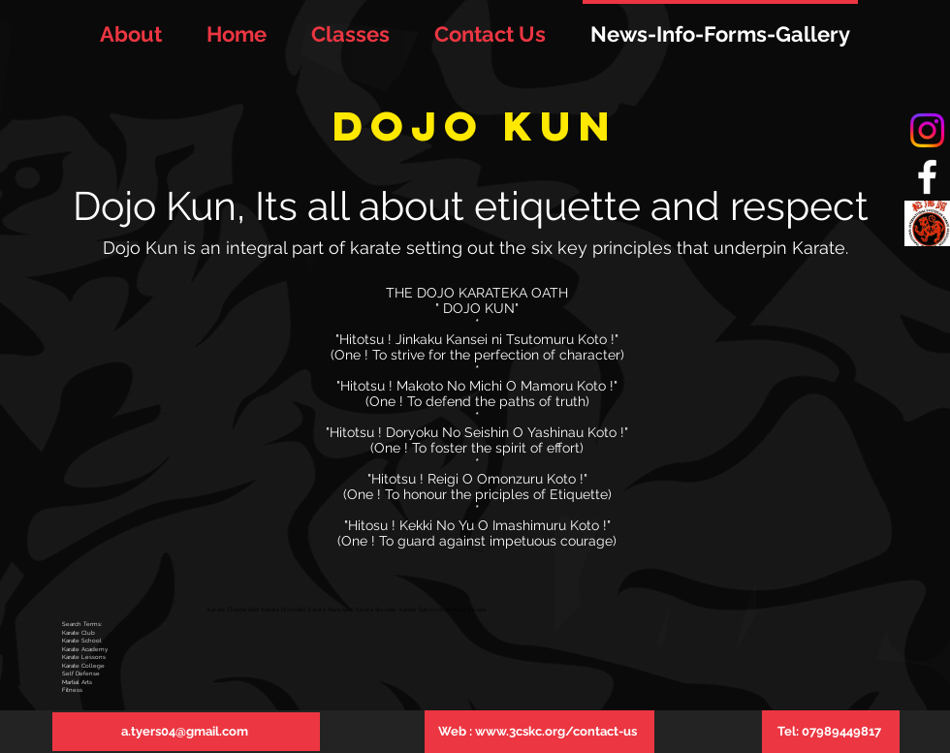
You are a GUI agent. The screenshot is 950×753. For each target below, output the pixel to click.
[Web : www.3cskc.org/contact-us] (539, 731)
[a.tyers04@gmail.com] (186, 731)
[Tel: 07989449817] (831, 731)
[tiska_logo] (927, 223)
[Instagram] (927, 130)
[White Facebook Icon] (927, 177)
